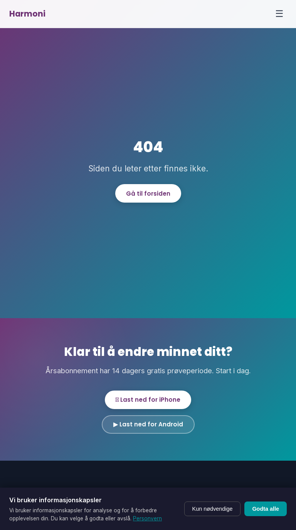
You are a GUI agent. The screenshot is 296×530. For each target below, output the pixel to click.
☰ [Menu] (279, 13)
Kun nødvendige (212, 509)
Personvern (147, 518)
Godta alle (265, 509)
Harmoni (27, 13)
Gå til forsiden (148, 194)
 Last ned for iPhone (148, 400)
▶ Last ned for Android (148, 424)
